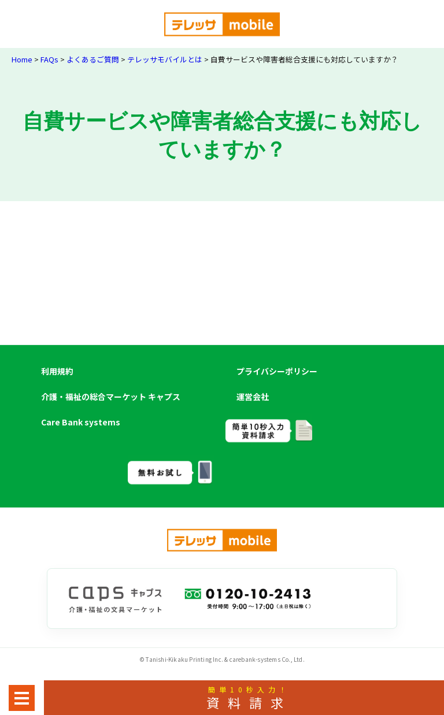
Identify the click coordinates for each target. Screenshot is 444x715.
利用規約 (57, 371)
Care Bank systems (80, 422)
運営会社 (252, 396)
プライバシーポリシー (276, 371)
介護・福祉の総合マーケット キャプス (110, 396)
